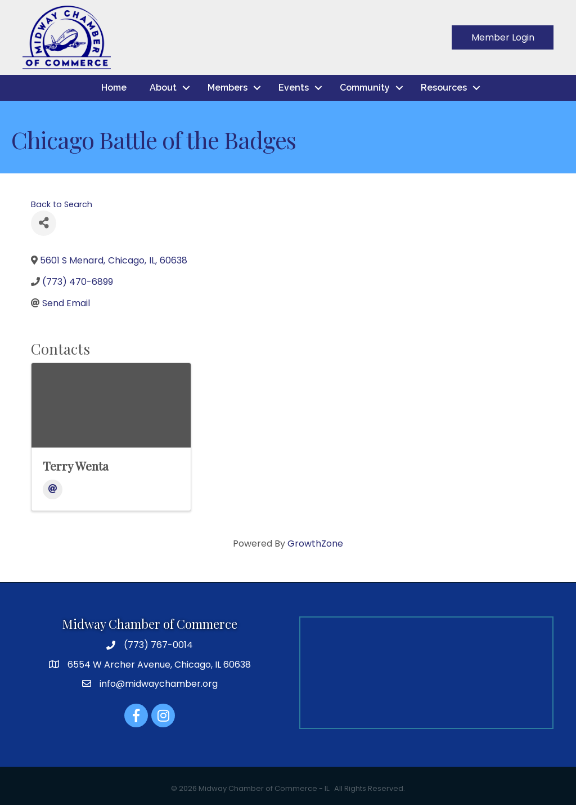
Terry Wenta (76, 465)
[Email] (52, 489)
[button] (503, 37)
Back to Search (61, 204)
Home (114, 87)
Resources (444, 87)
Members (228, 87)
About (163, 87)
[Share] (43, 223)
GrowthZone (315, 543)
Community (365, 87)
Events (293, 87)
